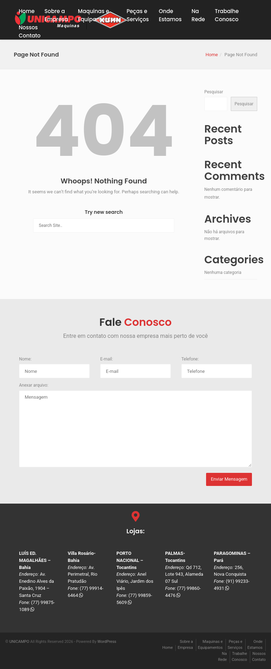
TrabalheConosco (227, 15)
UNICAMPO (19, 641)
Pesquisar (213, 91)
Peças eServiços (138, 15)
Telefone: (190, 359)
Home (27, 11)
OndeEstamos (170, 15)
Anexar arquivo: (33, 385)
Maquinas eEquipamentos (97, 15)
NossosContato (30, 31)
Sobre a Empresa (56, 15)
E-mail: (106, 359)
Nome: (25, 359)
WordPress (106, 641)
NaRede (198, 15)
